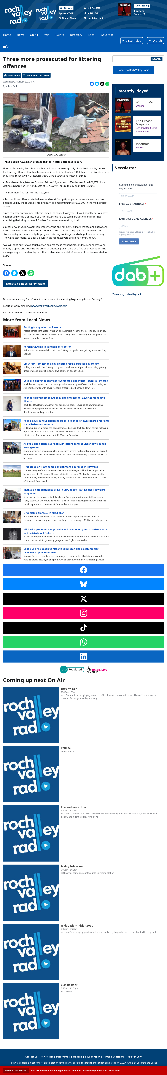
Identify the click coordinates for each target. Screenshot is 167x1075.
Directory (76, 35)
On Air (34, 35)
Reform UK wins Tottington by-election (47, 346)
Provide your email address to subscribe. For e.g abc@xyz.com (137, 233)
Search (156, 59)
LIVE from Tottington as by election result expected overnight (61, 363)
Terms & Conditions (113, 1056)
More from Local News (38, 75)
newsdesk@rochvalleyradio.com (49, 306)
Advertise (107, 35)
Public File (76, 1056)
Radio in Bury (135, 1056)
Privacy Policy (92, 1056)
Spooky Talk (66, 13)
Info (6, 46)
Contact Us (31, 1056)
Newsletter (47, 1056)
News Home (14, 75)
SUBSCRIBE (129, 241)
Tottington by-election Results (42, 327)
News (20, 35)
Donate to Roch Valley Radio (25, 283)
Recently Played (133, 91)
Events (59, 35)
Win (46, 35)
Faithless (140, 147)
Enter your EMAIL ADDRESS (135, 219)
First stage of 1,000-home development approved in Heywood (61, 466)
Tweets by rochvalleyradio (127, 294)
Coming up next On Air (34, 680)
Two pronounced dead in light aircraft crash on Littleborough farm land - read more (75, 1070)
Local (91, 35)
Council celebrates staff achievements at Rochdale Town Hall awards (66, 380)
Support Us (62, 1056)
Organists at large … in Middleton (44, 513)
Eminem (139, 11)
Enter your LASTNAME (132, 204)
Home (7, 35)
